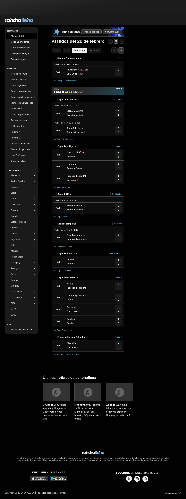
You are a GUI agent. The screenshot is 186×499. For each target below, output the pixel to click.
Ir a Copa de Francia (62, 270)
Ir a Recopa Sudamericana (65, 81)
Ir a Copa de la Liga (62, 187)
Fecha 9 (118, 337)
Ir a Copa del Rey (61, 216)
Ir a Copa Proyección (63, 330)
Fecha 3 (118, 278)
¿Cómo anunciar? (173, 493)
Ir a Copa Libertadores (63, 139)
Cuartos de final (115, 253)
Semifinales (117, 194)
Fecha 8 (118, 146)
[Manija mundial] (88, 91)
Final (120, 58)
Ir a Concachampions (63, 246)
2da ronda (117, 99)
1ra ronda (118, 224)
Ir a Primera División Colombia (66, 354)
